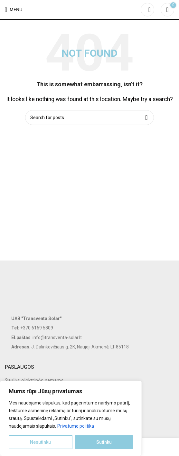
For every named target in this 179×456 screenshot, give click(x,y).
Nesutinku (40, 442)
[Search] (147, 9)
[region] (71, 418)
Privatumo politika (75, 426)
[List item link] (89, 327)
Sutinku (104, 442)
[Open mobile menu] (13, 9)
